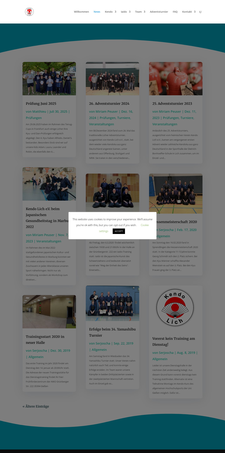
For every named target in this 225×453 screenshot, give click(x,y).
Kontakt (187, 12)
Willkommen (81, 12)
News (97, 12)
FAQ (175, 12)
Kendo (109, 12)
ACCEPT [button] (119, 231)
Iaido (124, 12)
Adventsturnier (159, 12)
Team (138, 12)
